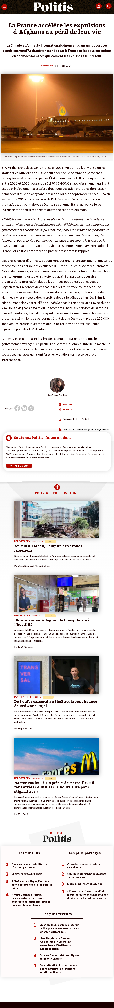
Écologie (5, 893)
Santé (22, 899)
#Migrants (89, 429)
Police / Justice (26, 902)
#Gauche (80, 893)
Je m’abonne (44, 893)
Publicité (49, 987)
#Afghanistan (102, 429)
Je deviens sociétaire (48, 890)
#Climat (79, 886)
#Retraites (81, 896)
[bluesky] (28, 997)
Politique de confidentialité (93, 982)
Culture (5, 902)
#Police (79, 890)
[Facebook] (19, 997)
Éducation (23, 896)
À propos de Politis (47, 899)
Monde (22, 886)
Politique (5, 890)
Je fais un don (45, 886)
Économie (23, 893)
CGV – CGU (70, 982)
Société (5, 896)
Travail (22, 890)
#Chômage (81, 899)
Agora (4, 886)
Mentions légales (25, 982)
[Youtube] (37, 997)
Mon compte (44, 902)
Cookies (62, 987)
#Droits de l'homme (73, 429)
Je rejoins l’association (49, 896)
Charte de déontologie (49, 982)
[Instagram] (46, 997)
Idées (4, 899)
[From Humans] (55, 998)
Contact (9, 982)
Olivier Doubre (46, 65)
